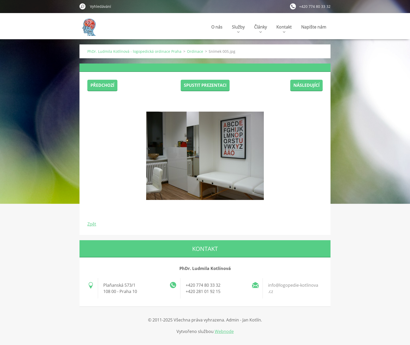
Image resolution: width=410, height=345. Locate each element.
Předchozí (102, 85)
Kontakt (284, 28)
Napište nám (313, 27)
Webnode (224, 331)
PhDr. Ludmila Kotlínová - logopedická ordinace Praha (134, 51)
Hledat (82, 6)
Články (260, 28)
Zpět (91, 224)
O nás (217, 27)
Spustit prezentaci (205, 85)
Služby (238, 28)
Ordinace (195, 51)
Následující (306, 85)
